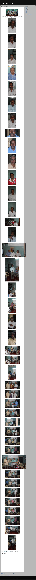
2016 (26, 9)
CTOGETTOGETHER (6, 3)
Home (14, 573)
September (27, 13)
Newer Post (3, 573)
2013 (26, 11)
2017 (26, 8)
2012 (26, 12)
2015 (26, 10)
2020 (26, 7)
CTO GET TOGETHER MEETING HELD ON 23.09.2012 (30, 14)
